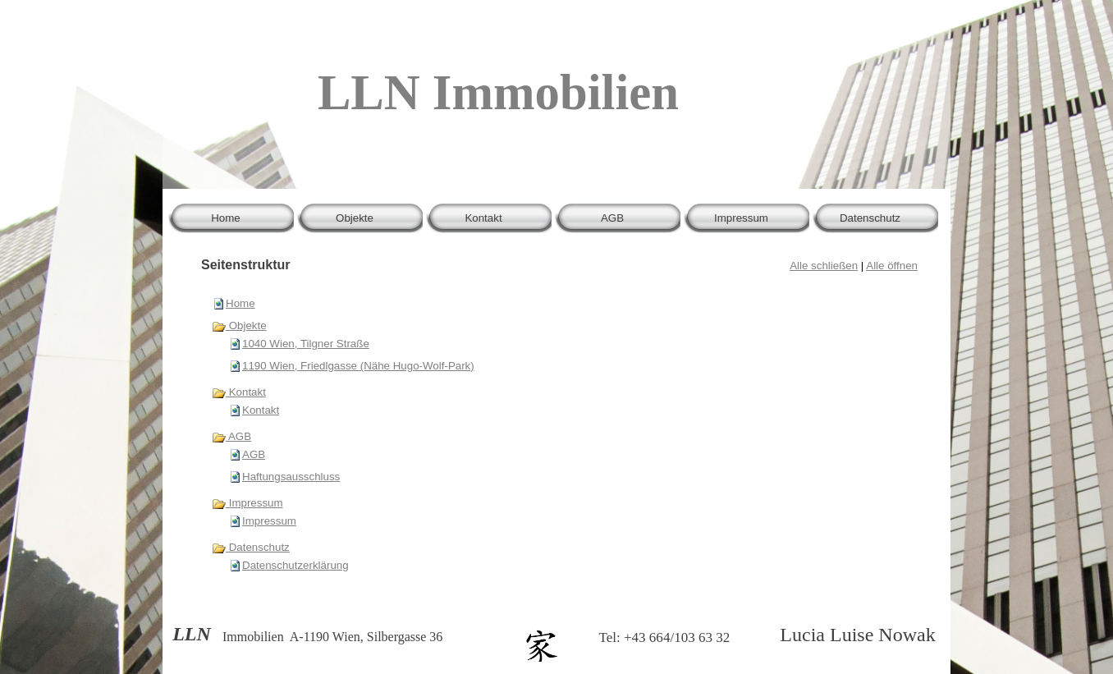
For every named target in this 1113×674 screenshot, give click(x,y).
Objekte (239, 325)
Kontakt (239, 392)
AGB (231, 436)
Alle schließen (824, 265)
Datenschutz (251, 547)
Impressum (247, 503)
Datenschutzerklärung (295, 565)
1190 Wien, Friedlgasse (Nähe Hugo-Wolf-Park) (358, 366)
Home (240, 303)
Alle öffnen (892, 265)
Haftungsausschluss (291, 476)
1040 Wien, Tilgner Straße (305, 343)
